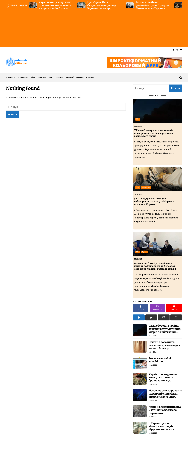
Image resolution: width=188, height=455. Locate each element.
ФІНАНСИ (59, 77)
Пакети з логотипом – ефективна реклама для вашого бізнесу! (164, 345)
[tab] (139, 317)
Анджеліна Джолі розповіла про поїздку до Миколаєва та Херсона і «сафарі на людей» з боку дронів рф (153, 8)
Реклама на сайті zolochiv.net (160, 360)
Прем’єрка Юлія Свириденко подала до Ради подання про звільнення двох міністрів (105, 6)
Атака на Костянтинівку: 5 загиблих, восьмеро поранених (165, 410)
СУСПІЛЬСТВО (23, 77)
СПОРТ (50, 77)
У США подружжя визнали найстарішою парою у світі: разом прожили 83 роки (154, 201)
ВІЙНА (33, 77)
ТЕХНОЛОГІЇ (69, 77)
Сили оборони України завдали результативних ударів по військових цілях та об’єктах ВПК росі (165, 332)
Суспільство (146, 187)
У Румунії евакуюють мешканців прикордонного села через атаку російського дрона (153, 133)
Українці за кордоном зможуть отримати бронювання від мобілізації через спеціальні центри (163, 381)
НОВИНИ (10, 77)
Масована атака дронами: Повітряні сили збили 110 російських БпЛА (165, 393)
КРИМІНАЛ (42, 77)
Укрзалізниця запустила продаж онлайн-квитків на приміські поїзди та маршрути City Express (56, 6)
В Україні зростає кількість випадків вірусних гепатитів (161, 426)
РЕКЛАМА (80, 77)
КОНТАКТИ (90, 77)
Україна (144, 252)
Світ (137, 119)
